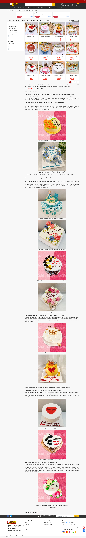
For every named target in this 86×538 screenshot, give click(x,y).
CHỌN (31, 40)
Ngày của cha (12, 47)
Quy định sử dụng (47, 527)
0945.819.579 (31, 88)
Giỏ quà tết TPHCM (7, 536)
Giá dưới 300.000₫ (12, 26)
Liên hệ (26, 529)
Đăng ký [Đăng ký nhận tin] (76, 516)
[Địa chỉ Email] (67, 516)
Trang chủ (27, 522)
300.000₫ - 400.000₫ (13, 28)
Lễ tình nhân (11, 43)
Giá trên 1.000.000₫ (13, 37)
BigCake (17, 535)
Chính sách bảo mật (47, 522)
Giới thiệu (27, 524)
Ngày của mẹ (11, 45)
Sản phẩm (27, 526)
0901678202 (68, 524)
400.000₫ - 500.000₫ (13, 30)
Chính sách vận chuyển (48, 524)
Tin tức (26, 527)
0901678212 (16, 528)
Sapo (25, 535)
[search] (53, 4)
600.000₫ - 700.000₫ (13, 34)
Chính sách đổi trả (47, 526)
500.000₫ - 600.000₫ (13, 32)
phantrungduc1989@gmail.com (17, 530)
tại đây (36, 91)
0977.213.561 (40, 88)
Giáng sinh (11, 48)
